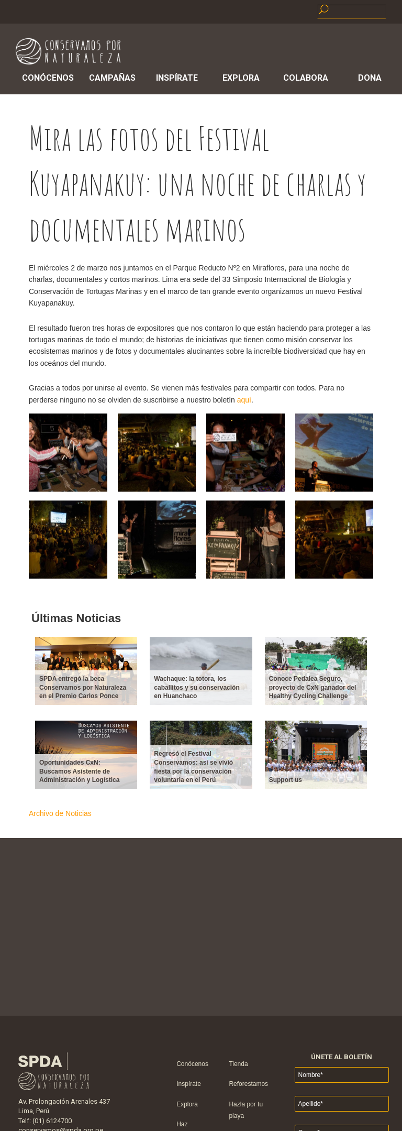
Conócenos (48, 78)
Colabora (305, 78)
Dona (370, 78)
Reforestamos (248, 1084)
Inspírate (177, 78)
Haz (181, 1124)
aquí (244, 400)
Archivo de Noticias (60, 813)
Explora (241, 78)
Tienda (238, 1064)
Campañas (112, 78)
